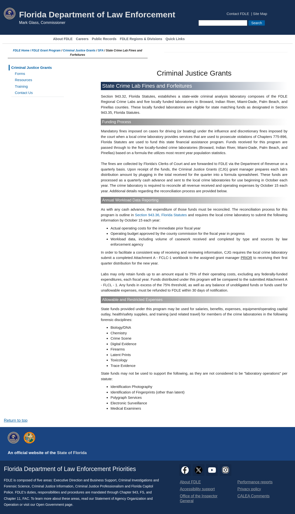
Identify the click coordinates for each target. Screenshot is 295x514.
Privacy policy (249, 489)
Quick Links (175, 39)
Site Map (260, 13)
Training (21, 86)
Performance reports (255, 482)
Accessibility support (197, 489)
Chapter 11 (12, 498)
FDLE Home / (22, 50)
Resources (23, 80)
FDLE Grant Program (46, 50)
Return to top (15, 420)
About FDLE (63, 39)
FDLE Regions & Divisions (141, 39)
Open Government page (54, 505)
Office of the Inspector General (198, 498)
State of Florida (72, 452)
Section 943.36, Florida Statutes (161, 215)
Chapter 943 (128, 492)
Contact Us (24, 93)
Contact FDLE (237, 13)
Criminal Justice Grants (79, 50)
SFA (100, 50)
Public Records (104, 39)
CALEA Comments (253, 496)
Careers (82, 39)
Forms (20, 73)
